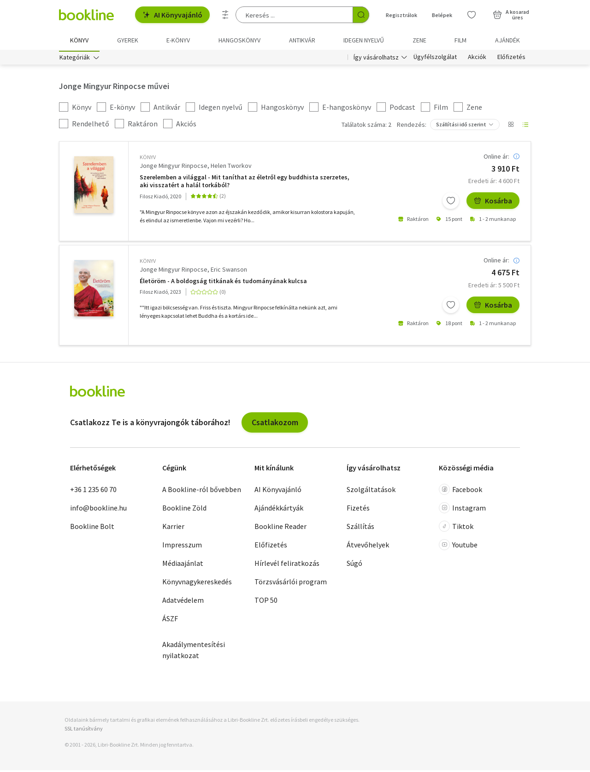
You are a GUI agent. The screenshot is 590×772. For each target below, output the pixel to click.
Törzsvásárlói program (290, 583)
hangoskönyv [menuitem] (239, 40)
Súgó (354, 565)
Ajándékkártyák (278, 509)
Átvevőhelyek (368, 546)
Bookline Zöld (184, 509)
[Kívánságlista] (471, 14)
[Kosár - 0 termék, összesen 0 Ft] (511, 14)
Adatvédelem (183, 601)
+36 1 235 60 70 (93, 491)
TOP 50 (265, 601)
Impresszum (182, 546)
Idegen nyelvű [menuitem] (363, 40)
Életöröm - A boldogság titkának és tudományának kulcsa (223, 283)
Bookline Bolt (92, 528)
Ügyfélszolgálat (435, 59)
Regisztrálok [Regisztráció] (401, 15)
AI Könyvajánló (172, 14)
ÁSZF (170, 620)
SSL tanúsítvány (84, 730)
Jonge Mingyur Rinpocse (173, 167)
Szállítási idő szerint (461, 126)
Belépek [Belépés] (442, 15)
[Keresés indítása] (361, 14)
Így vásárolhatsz (376, 59)
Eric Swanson (229, 271)
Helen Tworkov (231, 167)
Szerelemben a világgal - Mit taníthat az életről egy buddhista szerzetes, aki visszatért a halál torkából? (244, 183)
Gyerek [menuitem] (127, 40)
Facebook (460, 491)
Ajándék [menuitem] (507, 40)
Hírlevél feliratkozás (286, 565)
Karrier (173, 528)
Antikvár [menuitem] (302, 40)
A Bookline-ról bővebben (201, 491)
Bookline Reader (280, 528)
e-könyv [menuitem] (178, 40)
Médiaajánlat (182, 565)
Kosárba (493, 202)
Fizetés (358, 509)
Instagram (462, 509)
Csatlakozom (275, 423)
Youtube (458, 546)
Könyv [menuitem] (79, 40)
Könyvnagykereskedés (197, 583)
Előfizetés (511, 59)
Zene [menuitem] (419, 40)
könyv (148, 158)
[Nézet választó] (510, 126)
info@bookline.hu (98, 509)
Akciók (477, 59)
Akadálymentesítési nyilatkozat (193, 651)
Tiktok (456, 528)
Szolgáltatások (371, 491)
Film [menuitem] (460, 40)
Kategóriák (74, 59)
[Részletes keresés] (225, 14)
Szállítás (360, 528)
